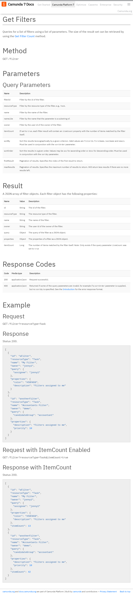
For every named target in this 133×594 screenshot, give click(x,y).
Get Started (44, 4)
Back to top (125, 591)
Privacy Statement (108, 591)
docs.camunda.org (27, 591)
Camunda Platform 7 (63, 4)
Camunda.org (125, 11)
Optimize (81, 4)
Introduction (69, 289)
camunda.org (9, 591)
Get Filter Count (25, 36)
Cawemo (93, 4)
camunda (77, 591)
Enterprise (105, 4)
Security (117, 4)
